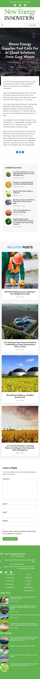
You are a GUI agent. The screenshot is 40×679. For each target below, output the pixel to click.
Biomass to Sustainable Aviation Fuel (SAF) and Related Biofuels (23, 183)
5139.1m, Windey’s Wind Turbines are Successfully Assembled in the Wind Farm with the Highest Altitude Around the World (24, 638)
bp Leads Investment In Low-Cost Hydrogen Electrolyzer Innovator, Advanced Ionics (24, 173)
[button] (2, 25)
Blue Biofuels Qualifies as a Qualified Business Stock (20, 396)
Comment (6, 479)
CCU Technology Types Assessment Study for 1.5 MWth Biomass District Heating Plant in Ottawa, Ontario (20, 344)
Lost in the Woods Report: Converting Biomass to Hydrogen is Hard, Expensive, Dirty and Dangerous (20, 448)
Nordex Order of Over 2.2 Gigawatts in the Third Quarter (24, 655)
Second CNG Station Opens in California (23, 192)
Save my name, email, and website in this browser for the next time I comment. (19, 532)
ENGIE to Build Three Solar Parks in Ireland (22, 646)
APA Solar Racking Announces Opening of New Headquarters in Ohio (20, 293)
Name (5, 504)
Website (5, 521)
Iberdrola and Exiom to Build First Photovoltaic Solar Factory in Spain (24, 201)
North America (14, 62)
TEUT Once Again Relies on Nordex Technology (22, 211)
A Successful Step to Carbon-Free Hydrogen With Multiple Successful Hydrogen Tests (24, 664)
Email (5, 512)
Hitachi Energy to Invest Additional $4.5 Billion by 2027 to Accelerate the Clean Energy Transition (23, 221)
